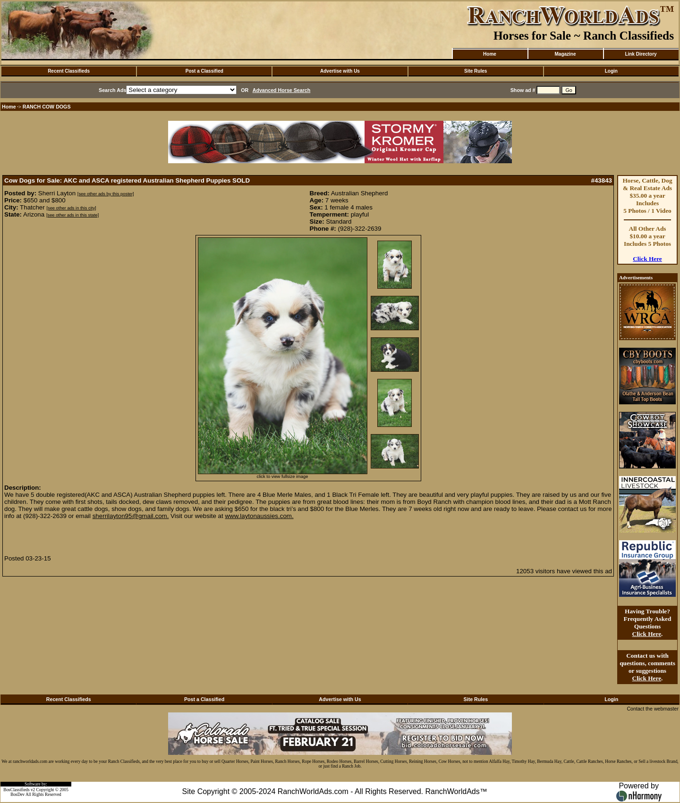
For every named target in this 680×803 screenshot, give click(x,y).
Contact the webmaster (653, 708)
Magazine (565, 54)
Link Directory (640, 54)
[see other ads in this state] (72, 215)
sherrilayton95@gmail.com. (131, 515)
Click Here (647, 258)
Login (611, 71)
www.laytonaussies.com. (259, 515)
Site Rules (475, 71)
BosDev (17, 794)
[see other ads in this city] (71, 208)
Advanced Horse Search (282, 90)
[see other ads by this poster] (105, 194)
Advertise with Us (340, 71)
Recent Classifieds (69, 71)
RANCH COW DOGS (47, 106)
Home (489, 54)
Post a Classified (204, 71)
